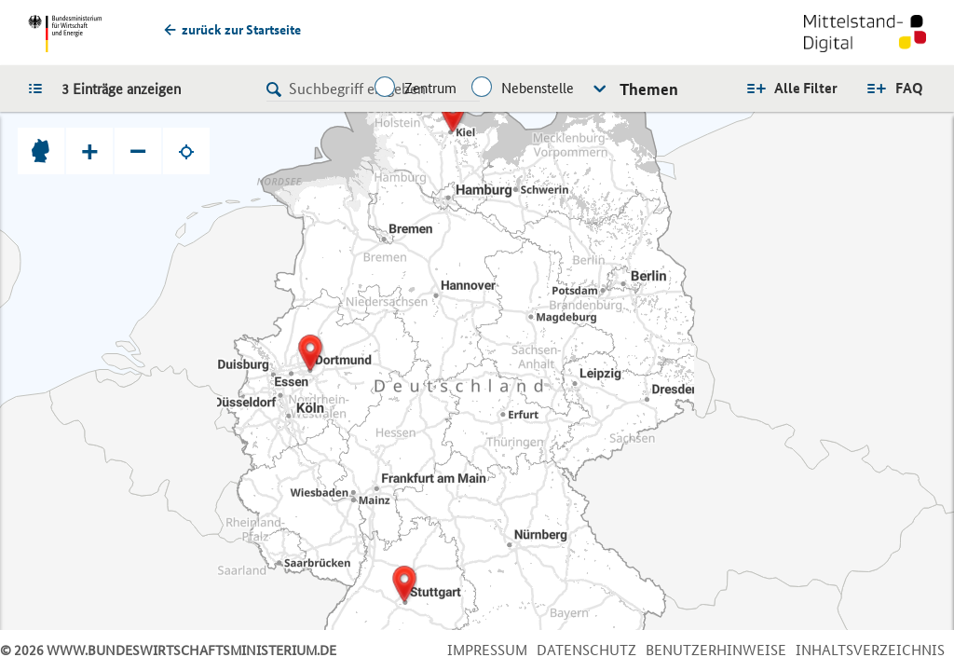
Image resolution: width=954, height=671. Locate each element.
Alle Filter (806, 88)
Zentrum (430, 88)
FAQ (909, 88)
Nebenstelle (537, 88)
